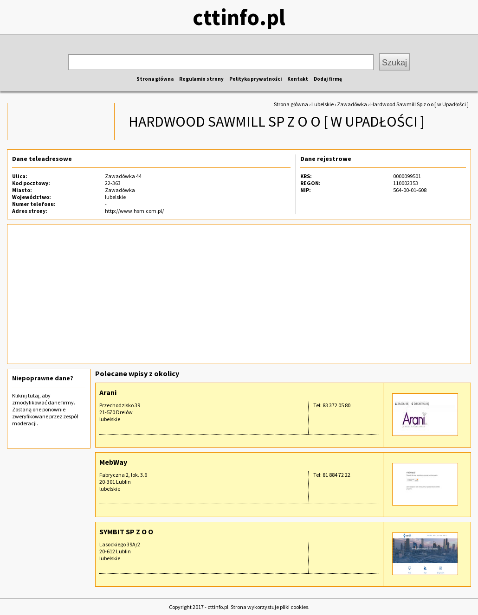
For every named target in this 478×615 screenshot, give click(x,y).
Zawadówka (352, 104)
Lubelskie (322, 104)
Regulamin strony (201, 79)
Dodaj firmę (328, 79)
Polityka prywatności (255, 79)
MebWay (113, 462)
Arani (107, 392)
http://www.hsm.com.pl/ (134, 210)
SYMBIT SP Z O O (126, 531)
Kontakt (297, 79)
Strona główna (155, 79)
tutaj (33, 395)
